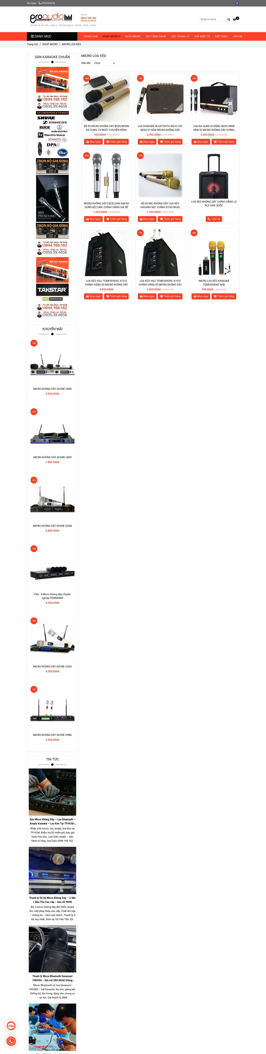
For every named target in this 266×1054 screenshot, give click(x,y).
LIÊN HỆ (237, 36)
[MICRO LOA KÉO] (63, 19)
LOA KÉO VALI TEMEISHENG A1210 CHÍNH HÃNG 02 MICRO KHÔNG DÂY (106, 282)
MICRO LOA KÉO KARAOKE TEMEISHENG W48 (214, 282)
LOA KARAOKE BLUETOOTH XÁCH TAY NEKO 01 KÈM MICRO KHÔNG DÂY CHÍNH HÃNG (160, 128)
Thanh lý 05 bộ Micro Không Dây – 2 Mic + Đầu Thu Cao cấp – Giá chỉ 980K (52, 900)
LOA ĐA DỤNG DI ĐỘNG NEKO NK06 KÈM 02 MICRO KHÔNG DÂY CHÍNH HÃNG (214, 128)
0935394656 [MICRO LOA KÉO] (47, 3)
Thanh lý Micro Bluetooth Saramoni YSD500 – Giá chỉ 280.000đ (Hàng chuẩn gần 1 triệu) (52, 978)
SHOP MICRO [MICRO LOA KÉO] (50, 44)
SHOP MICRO (111, 36)
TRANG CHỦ (90, 36)
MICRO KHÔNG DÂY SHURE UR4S (52, 388)
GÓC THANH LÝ (180, 36)
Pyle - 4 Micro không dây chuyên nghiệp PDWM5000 (52, 596)
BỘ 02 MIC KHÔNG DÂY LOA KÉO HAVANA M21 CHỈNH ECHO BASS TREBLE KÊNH (160, 205)
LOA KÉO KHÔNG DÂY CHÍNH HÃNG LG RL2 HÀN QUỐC (214, 203)
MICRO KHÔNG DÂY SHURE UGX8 (52, 525)
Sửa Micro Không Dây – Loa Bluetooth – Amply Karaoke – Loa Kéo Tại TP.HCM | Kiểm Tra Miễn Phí (52, 822)
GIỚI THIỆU (221, 36)
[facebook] (238, 3)
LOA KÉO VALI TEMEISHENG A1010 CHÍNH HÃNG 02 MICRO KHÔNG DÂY (160, 282)
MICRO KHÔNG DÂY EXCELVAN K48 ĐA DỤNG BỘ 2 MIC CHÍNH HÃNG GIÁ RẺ (106, 205)
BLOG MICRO (132, 36)
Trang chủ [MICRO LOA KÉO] (32, 44)
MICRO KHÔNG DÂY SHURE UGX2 (52, 666)
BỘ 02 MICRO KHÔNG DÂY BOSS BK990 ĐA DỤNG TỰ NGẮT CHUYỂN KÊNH (106, 128)
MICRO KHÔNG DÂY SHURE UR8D (52, 735)
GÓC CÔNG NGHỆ (155, 36)
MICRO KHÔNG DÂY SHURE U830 (52, 457)
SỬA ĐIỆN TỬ (202, 36)
